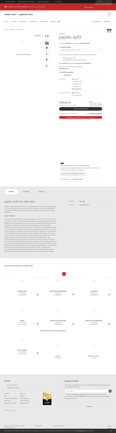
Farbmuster (66, 75)
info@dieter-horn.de (11, 388)
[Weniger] (91, 104)
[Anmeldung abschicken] (110, 391)
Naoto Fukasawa (84, 43)
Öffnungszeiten (24, 398)
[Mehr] (100, 104)
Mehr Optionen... (77, 89)
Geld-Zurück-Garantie (43, 1)
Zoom (37, 35)
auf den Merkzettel (96, 113)
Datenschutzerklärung (10, 398)
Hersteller (108, 21)
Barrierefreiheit (24, 400)
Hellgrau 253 (76, 84)
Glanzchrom (76, 93)
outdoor (14, 21)
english (108, 426)
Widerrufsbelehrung (10, 403)
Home (6, 29)
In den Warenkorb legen (80, 109)
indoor (7, 21)
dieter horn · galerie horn (18, 14)
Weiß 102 (75, 79)
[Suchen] (109, 14)
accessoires (33, 21)
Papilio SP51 (20, 29)
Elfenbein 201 (77, 81)
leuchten (23, 21)
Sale (59, 21)
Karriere (22, 396)
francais (109, 428)
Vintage (53, 21)
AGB (5, 396)
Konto (100, 1)
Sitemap (6, 393)
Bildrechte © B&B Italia (23, 54)
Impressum (7, 400)
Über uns (22, 393)
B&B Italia (12, 29)
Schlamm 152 (76, 86)
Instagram (88, 406)
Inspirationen (97, 21)
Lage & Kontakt (24, 403)
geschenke (44, 21)
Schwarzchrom (77, 95)
